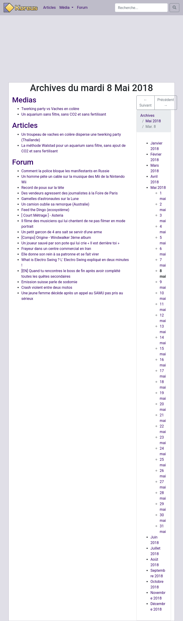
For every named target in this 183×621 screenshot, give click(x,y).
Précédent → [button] (165, 103)
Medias (24, 99)
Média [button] (64, 7)
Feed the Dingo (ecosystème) (45, 210)
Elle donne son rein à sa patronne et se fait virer (60, 254)
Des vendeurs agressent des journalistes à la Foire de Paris (69, 193)
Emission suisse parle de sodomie (49, 282)
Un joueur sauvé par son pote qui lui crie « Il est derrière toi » (70, 243)
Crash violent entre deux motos (46, 287)
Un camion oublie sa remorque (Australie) (55, 204)
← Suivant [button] (145, 103)
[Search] (141, 7)
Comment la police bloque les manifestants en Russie (65, 171)
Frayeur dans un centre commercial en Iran (56, 248)
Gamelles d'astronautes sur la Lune (50, 199)
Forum (82, 7)
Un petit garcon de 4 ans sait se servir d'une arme (61, 232)
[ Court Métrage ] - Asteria (42, 215)
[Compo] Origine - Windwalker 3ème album (56, 237)
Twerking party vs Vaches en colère (50, 109)
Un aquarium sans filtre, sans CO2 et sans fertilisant (63, 114)
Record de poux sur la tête (42, 187)
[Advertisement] (91, 48)
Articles (49, 7)
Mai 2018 (158, 187)
